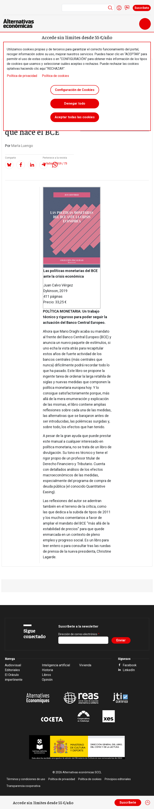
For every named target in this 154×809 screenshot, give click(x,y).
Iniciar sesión (119, 7)
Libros (46, 675)
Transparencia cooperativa (23, 786)
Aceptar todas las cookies (75, 117)
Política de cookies (55, 76)
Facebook (130, 665)
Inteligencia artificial (56, 665)
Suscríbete (142, 7)
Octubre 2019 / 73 (55, 163)
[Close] (147, 802)
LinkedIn (129, 670)
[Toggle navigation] (145, 24)
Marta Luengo (22, 146)
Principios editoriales (118, 779)
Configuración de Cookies (74, 90)
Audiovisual (13, 665)
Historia (47, 670)
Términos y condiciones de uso (25, 779)
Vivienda (85, 665)
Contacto (127, 7)
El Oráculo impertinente (13, 677)
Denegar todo (74, 103)
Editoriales (12, 670)
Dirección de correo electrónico (77, 634)
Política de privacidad (22, 76)
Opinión (47, 680)
